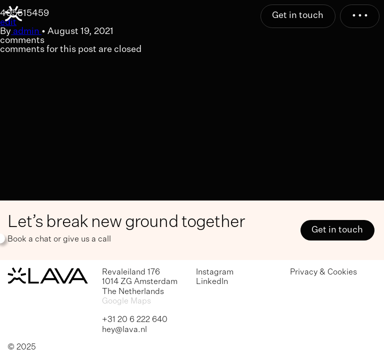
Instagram (215, 272)
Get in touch (298, 15)
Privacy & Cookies (323, 272)
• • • (360, 15)
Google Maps (126, 301)
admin (26, 31)
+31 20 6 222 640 (135, 320)
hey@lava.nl (124, 330)
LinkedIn (212, 282)
